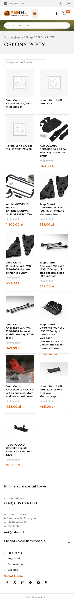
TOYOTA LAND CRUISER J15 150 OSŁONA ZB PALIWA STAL (19, 449)
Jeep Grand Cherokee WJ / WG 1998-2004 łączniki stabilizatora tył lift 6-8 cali (20, 331)
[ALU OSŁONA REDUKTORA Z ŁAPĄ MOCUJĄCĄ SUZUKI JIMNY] (54, 129)
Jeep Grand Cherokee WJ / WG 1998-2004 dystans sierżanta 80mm (18, 267)
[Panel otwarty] (35, 13)
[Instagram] (23, 583)
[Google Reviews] (31, 583)
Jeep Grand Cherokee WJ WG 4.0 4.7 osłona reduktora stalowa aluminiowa (20, 391)
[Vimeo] (46, 583)
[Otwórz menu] (56, 13)
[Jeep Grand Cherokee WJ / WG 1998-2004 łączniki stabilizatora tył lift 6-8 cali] (20, 307)
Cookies (13, 569)
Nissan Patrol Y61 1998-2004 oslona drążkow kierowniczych (51, 391)
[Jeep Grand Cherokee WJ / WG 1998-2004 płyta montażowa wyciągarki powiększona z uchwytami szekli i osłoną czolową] (54, 307)
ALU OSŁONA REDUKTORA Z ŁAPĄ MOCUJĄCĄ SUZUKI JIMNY (53, 150)
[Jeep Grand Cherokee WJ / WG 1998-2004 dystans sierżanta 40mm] (54, 187)
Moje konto (15, 552)
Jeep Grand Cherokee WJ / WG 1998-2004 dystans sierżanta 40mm (52, 209)
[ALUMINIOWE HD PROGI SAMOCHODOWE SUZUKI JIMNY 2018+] (20, 187)
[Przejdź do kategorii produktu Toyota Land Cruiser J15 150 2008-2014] (20, 133)
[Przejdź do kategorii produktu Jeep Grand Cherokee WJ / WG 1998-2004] (20, 89)
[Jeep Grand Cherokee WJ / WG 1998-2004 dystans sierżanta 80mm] (20, 245)
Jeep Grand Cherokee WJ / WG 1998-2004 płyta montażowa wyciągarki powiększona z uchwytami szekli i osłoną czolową (52, 336)
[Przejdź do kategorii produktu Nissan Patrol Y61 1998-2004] (54, 88)
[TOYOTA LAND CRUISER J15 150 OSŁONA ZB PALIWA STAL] (20, 428)
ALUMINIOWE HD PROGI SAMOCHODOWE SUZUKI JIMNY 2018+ (19, 209)
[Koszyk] (66, 13)
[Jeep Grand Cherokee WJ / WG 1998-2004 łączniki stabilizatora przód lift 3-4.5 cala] (54, 245)
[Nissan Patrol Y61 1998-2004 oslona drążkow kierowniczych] (54, 369)
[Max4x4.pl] (16, 13)
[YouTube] (38, 583)
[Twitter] (15, 583)
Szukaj (65, 25)
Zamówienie (16, 564)
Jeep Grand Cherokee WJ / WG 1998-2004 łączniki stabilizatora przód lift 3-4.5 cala (52, 269)
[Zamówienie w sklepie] (25, 62)
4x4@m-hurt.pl (14, 532)
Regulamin (15, 558)
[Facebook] (7, 583)
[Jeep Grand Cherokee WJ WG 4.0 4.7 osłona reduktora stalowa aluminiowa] (20, 369)
